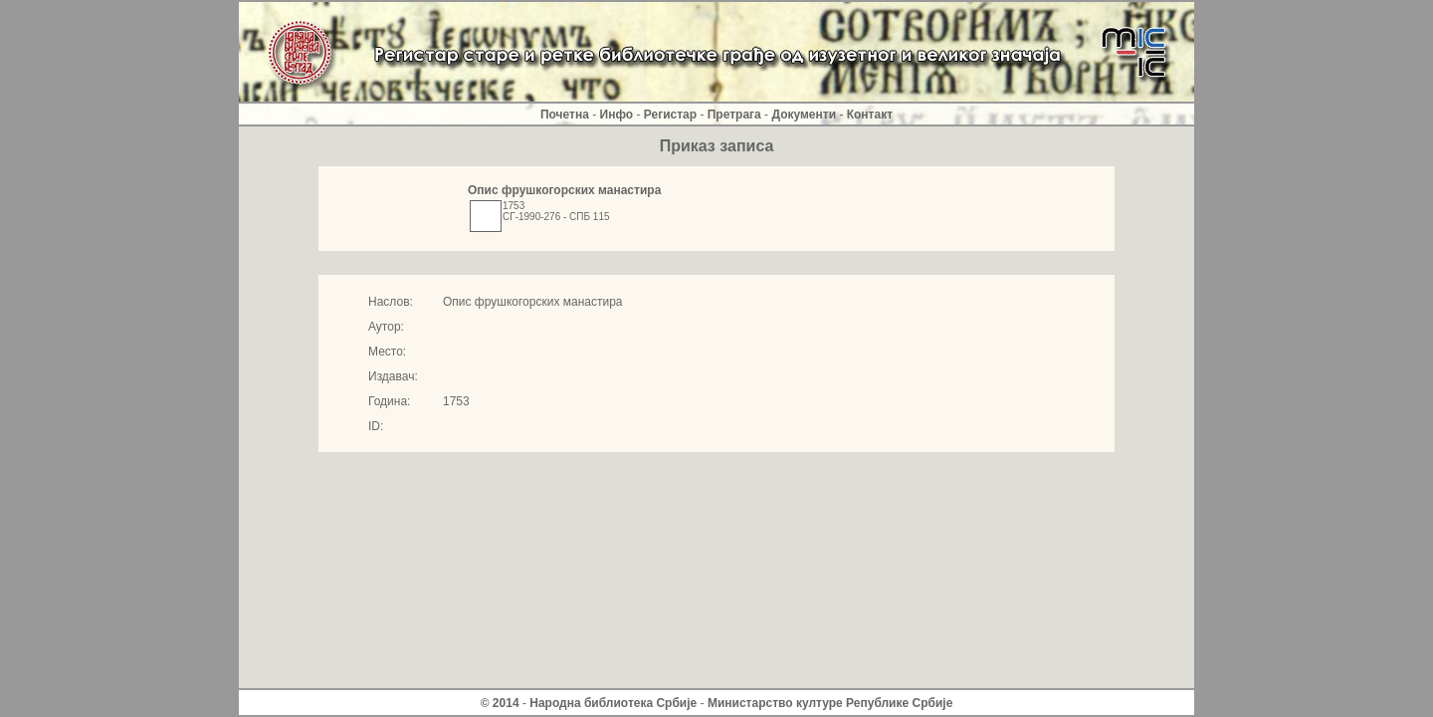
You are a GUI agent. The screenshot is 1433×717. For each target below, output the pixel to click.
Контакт (870, 114)
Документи (803, 114)
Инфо (617, 114)
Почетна (564, 114)
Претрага (734, 114)
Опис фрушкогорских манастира (564, 190)
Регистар (670, 114)
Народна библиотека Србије (613, 703)
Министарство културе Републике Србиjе (830, 703)
